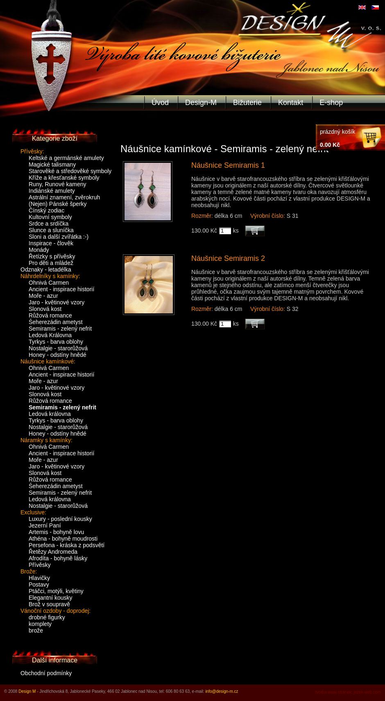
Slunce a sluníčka (51, 230)
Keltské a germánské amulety (66, 158)
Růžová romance (50, 315)
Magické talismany (52, 164)
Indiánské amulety (52, 190)
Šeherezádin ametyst (56, 322)
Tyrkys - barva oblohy (56, 341)
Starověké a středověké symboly (70, 171)
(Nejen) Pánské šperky (58, 204)
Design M (27, 691)
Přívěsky (40, 565)
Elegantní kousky (50, 597)
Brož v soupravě (49, 604)
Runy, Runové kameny (57, 184)
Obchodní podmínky (46, 673)
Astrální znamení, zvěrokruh (64, 197)
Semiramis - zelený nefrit (60, 328)
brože (36, 630)
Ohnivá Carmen (49, 282)
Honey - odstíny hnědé (57, 355)
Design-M (201, 102)
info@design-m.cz (221, 691)
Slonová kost (45, 309)
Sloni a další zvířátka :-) (58, 236)
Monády (39, 250)
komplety (40, 624)
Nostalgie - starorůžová (58, 348)
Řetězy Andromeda (53, 551)
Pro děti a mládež (51, 263)
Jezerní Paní (45, 525)
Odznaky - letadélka (45, 269)
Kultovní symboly (50, 217)
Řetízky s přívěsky (52, 256)
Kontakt (290, 102)
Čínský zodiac (46, 210)
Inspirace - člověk (51, 243)
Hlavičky (39, 578)
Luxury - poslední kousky (60, 519)
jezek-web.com (367, 692)
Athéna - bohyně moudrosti (63, 538)
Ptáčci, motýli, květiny (56, 591)
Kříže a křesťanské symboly (64, 177)
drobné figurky (47, 617)
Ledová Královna (50, 335)
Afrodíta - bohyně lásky (58, 558)
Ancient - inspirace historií (61, 289)
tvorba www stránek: (334, 692)
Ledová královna (50, 414)
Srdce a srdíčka (48, 223)
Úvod (160, 102)
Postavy (39, 584)
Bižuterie (247, 102)
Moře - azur (43, 295)
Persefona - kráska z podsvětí (66, 545)
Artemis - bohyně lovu (56, 532)
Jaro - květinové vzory (56, 302)
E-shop (331, 102)
